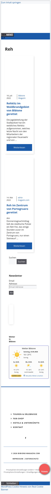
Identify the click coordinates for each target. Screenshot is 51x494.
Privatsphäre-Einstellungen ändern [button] (20, 470)
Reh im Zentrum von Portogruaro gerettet (17, 209)
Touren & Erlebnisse (25, 414)
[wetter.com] (16, 376)
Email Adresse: (13, 282)
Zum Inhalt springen (11, 2)
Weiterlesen (19, 147)
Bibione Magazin (22, 96)
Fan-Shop (18, 418)
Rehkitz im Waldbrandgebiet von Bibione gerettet (18, 109)
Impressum (17, 459)
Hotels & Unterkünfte (26, 423)
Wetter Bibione (29, 348)
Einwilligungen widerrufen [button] (37, 472)
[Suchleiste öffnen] (3, 38)
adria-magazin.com (23, 198)
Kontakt (18, 427)
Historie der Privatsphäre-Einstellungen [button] (24, 471)
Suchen (12, 257)
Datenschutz (32, 459)
